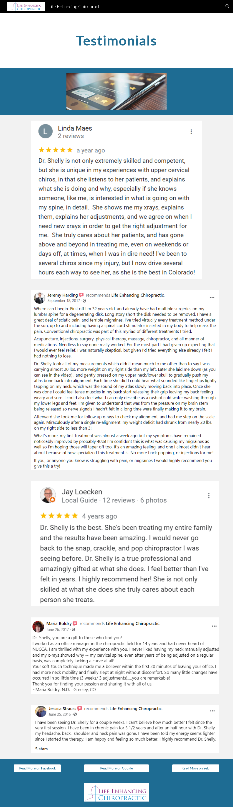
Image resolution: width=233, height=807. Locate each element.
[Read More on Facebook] (37, 768)
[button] (227, 6)
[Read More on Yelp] (195, 768)
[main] (116, 40)
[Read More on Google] (116, 768)
